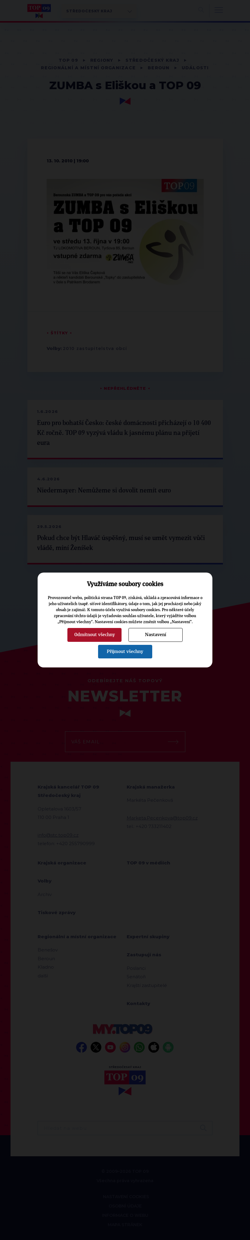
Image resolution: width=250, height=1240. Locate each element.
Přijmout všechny (125, 651)
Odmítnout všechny (94, 634)
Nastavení (155, 634)
